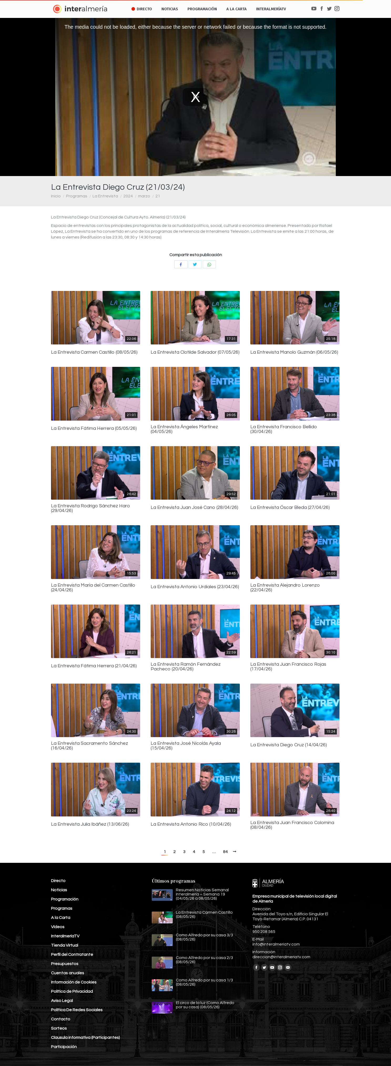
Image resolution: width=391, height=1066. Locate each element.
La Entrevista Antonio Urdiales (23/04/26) (195, 587)
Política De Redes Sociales (77, 1010)
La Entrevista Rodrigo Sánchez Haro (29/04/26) (90, 508)
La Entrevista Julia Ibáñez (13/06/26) (90, 824)
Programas (76, 196)
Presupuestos (64, 964)
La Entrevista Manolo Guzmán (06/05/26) (294, 352)
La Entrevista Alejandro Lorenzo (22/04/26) (285, 587)
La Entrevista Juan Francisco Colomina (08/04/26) (292, 825)
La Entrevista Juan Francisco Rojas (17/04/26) (288, 666)
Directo (58, 881)
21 (157, 196)
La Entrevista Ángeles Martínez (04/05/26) (184, 429)
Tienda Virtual (64, 945)
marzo (144, 196)
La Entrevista (105, 196)
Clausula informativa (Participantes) (85, 1037)
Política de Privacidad (72, 991)
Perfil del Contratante (72, 954)
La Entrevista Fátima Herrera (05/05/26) (94, 428)
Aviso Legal (62, 1001)
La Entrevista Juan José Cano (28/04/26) (194, 507)
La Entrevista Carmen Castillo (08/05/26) (94, 352)
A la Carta (60, 918)
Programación (64, 899)
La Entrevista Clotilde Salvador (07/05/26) (195, 352)
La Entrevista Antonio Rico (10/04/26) (191, 824)
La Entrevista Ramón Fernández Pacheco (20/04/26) (186, 666)
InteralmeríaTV (65, 936)
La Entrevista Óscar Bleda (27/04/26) (290, 507)
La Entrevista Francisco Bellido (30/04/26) (283, 429)
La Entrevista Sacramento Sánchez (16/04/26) (89, 746)
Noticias (59, 890)
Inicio (56, 196)
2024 (128, 196)
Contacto (60, 1019)
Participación (64, 1047)
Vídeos (57, 927)
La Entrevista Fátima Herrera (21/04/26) (94, 666)
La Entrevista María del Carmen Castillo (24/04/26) (93, 587)
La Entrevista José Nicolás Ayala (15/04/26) (186, 746)
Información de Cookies (74, 982)
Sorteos (59, 1028)
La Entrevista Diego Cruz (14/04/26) (288, 745)
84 (225, 852)
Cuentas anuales (67, 973)
